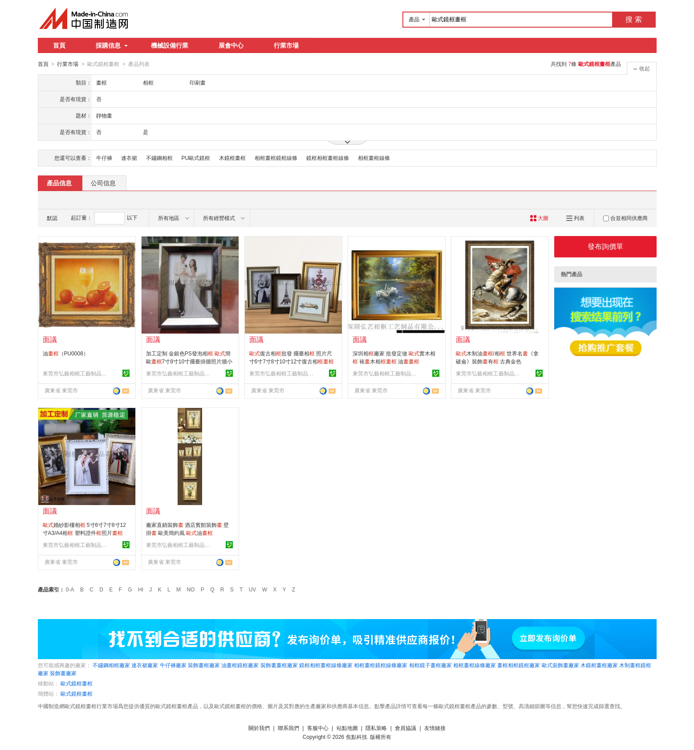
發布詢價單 (605, 246)
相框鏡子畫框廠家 (430, 665)
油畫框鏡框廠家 (240, 665)
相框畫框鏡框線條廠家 (380, 665)
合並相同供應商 (625, 218)
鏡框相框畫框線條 (327, 158)
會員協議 (405, 728)
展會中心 (231, 45)
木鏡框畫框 (232, 158)
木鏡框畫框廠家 (599, 665)
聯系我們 (288, 728)
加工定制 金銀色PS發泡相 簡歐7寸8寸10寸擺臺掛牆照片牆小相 (189, 361)
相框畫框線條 (374, 158)
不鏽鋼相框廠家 (111, 665)
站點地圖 (347, 728)
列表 (575, 218)
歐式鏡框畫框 (77, 683)
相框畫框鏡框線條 (276, 158)
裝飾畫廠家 (63, 673)
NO (191, 589)
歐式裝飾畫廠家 (560, 665)
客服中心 (318, 728)
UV (252, 589)
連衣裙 (129, 158)
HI (140, 589)
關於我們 (259, 728)
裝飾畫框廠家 (204, 665)
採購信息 (112, 45)
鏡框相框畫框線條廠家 (326, 665)
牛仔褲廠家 (173, 665)
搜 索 (633, 19)
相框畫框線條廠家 (474, 665)
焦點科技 (356, 737)
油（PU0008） (66, 353)
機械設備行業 (169, 45)
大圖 (539, 218)
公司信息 (103, 182)
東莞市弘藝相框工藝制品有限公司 (76, 373)
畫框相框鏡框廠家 (518, 665)
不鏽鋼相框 (159, 158)
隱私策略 (376, 728)
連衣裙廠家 (144, 665)
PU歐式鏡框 (196, 158)
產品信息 (59, 182)
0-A (70, 589)
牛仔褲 (104, 158)
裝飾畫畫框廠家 (279, 665)
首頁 (59, 45)
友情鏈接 (435, 728)
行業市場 (286, 45)
